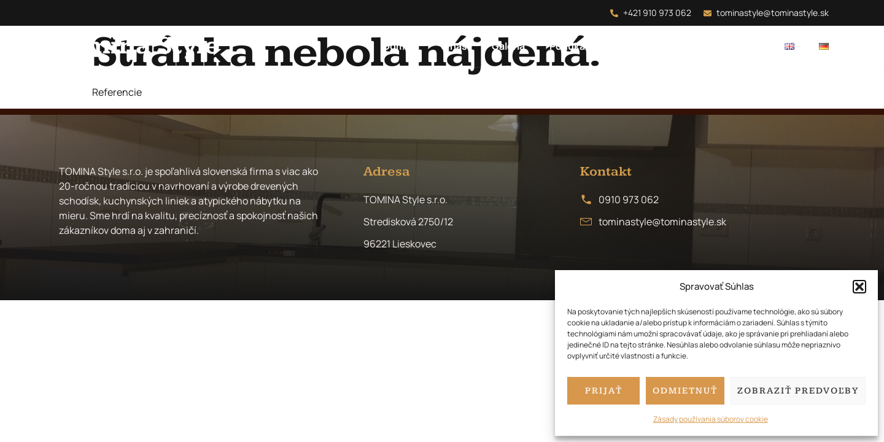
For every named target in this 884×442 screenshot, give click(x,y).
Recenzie (675, 46)
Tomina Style (137, 46)
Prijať (603, 391)
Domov (399, 46)
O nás (454, 46)
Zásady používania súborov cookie (710, 419)
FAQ (619, 46)
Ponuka (567, 46)
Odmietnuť (685, 391)
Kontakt (741, 46)
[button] (859, 287)
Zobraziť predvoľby (798, 391)
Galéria (508, 46)
